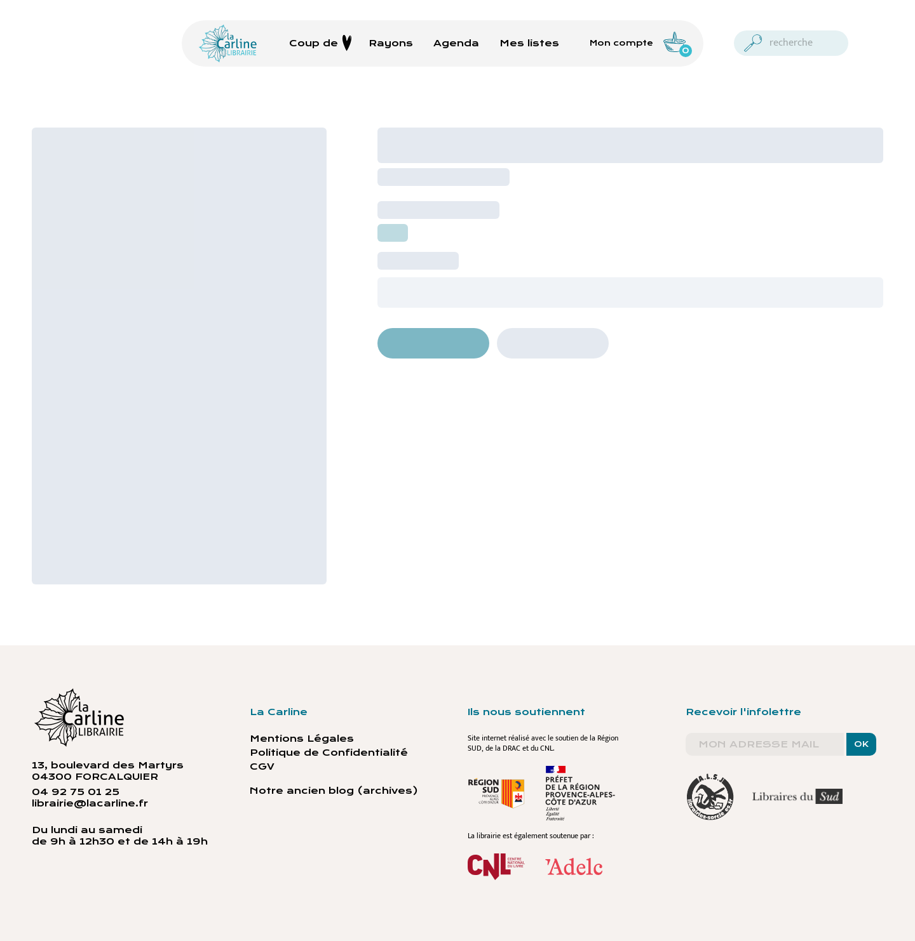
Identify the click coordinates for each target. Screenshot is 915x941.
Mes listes (529, 43)
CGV (262, 766)
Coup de (320, 43)
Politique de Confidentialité (329, 752)
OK (861, 744)
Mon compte (621, 43)
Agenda (456, 43)
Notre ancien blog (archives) (334, 790)
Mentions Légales (302, 738)
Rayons (391, 43)
